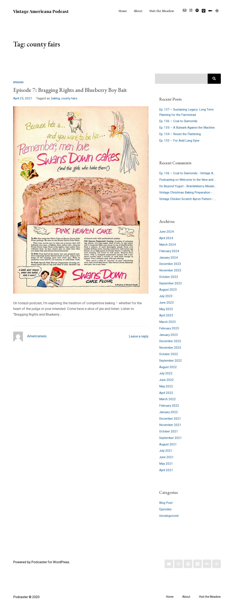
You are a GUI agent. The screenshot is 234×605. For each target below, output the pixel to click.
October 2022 (168, 354)
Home (123, 11)
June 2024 (166, 231)
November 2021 (170, 425)
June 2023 (166, 302)
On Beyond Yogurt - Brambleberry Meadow (188, 186)
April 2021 (166, 470)
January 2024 (168, 257)
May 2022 (166, 386)
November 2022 (170, 347)
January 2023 (168, 335)
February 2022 (169, 405)
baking (55, 98)
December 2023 (170, 264)
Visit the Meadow (161, 11)
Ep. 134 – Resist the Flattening (180, 134)
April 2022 (166, 393)
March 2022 (167, 399)
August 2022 (168, 367)
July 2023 (166, 296)
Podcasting (166, 179)
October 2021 (168, 431)
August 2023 (168, 289)
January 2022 (168, 412)
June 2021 (166, 457)
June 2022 (166, 380)
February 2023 (169, 328)
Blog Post (166, 503)
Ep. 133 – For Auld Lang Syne (179, 140)
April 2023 (166, 315)
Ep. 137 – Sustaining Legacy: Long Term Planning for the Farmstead (186, 112)
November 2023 (170, 270)
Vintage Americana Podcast (41, 11)
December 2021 (170, 418)
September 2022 (170, 360)
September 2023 (170, 283)
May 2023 (166, 309)
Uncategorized (168, 516)
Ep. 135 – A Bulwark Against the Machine (187, 127)
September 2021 (170, 438)
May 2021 (166, 463)
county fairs (69, 98)
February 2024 (169, 251)
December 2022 (170, 341)
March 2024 (167, 244)
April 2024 (166, 238)
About (138, 11)
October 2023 (168, 277)
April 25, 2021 (22, 98)
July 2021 (166, 450)
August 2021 (168, 444)
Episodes (18, 82)
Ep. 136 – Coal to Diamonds (178, 121)
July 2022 (166, 373)
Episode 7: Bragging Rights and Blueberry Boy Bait (70, 89)
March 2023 (167, 322)
